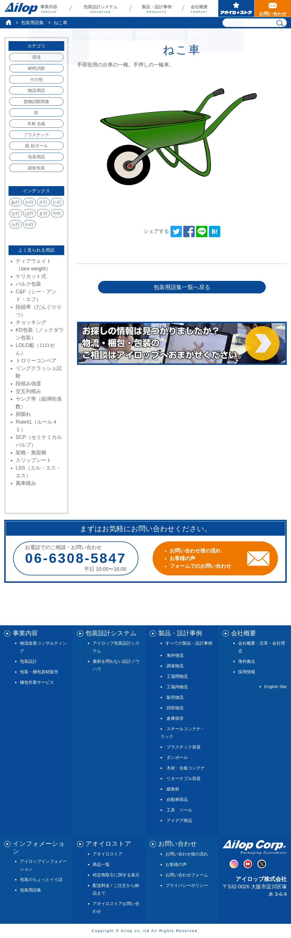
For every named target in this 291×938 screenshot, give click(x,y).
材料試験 (36, 68)
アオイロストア (107, 853)
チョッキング (31, 322)
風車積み (26, 483)
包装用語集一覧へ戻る (181, 287)
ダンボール (177, 757)
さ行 (43, 202)
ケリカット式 (31, 276)
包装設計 (28, 661)
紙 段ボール (36, 145)
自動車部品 (177, 799)
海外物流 (175, 655)
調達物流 (175, 665)
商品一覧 (101, 864)
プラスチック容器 (184, 746)
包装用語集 (32, 22)
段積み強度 (28, 383)
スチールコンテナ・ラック (183, 732)
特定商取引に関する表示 (116, 874)
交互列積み (28, 391)
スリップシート (33, 460)
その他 (36, 79)
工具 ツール (179, 809)
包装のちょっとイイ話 (41, 879)
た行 (57, 202)
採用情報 (246, 671)
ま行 (43, 213)
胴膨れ (23, 414)
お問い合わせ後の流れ (186, 853)
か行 (29, 202)
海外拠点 (246, 661)
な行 (15, 213)
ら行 (15, 224)
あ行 (15, 202)
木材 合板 (36, 123)
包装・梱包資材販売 (39, 671)
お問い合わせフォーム (186, 874)
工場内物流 (177, 686)
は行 (29, 213)
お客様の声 (176, 864)
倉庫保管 (175, 718)
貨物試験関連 (36, 101)
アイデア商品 (179, 820)
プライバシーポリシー (186, 885)
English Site (275, 686)
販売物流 (175, 697)
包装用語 (36, 156)
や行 (57, 213)
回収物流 (175, 707)
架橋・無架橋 (31, 452)
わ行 (29, 224)
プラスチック (36, 134)
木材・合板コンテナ (186, 767)
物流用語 (36, 90)
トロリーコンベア (36, 360)
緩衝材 (173, 788)
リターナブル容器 (184, 778)
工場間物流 (177, 676)
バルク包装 (28, 284)
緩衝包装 (36, 167)
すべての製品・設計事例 (188, 643)
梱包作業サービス (37, 682)
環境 (36, 57)
